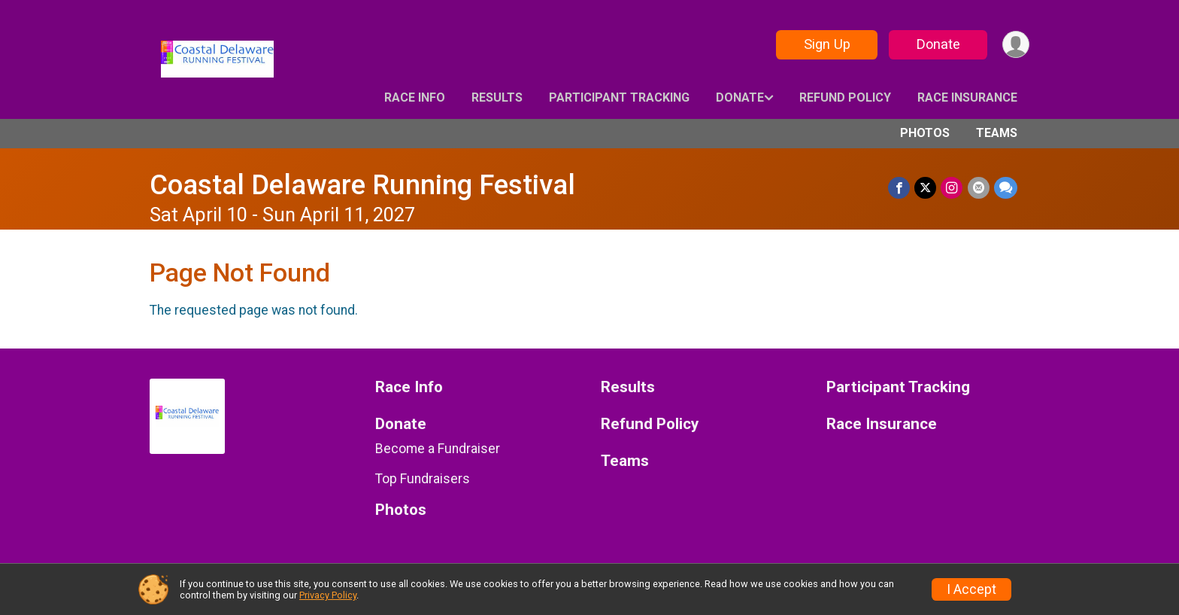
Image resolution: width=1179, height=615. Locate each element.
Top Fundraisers (422, 478)
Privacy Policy (327, 595)
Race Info (414, 97)
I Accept (971, 589)
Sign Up (826, 44)
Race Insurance (967, 97)
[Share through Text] (1005, 188)
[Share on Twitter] (926, 188)
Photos (925, 133)
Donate (937, 44)
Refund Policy (845, 97)
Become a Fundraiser (437, 448)
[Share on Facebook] (900, 188)
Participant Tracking (619, 97)
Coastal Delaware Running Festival (362, 185)
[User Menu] (1015, 45)
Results (497, 97)
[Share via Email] (979, 188)
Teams (996, 133)
